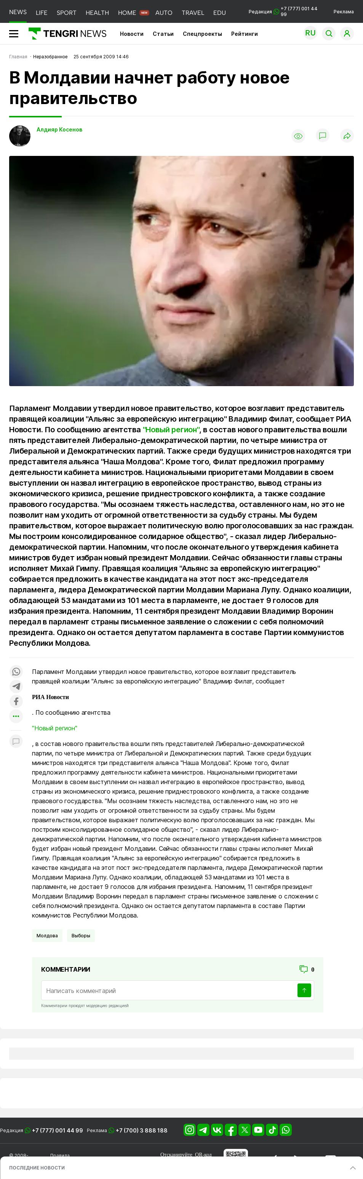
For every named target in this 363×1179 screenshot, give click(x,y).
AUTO (164, 12)
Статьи (163, 33)
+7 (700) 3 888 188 (142, 1130)
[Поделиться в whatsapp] (16, 672)
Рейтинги (244, 33)
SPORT (67, 12)
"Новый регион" (171, 429)
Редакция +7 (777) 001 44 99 (283, 11)
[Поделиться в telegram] (16, 687)
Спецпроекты (202, 33)
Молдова (47, 935)
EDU (219, 12)
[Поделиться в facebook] (16, 702)
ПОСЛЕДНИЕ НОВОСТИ (37, 1168)
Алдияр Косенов (59, 129)
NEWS (18, 12)
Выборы (81, 935)
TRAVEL (193, 12)
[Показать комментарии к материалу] (16, 742)
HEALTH (97, 12)
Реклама (344, 11)
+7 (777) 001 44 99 (57, 1130)
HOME (127, 12)
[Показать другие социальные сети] (16, 716)
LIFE (42, 12)
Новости (132, 33)
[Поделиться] (347, 136)
